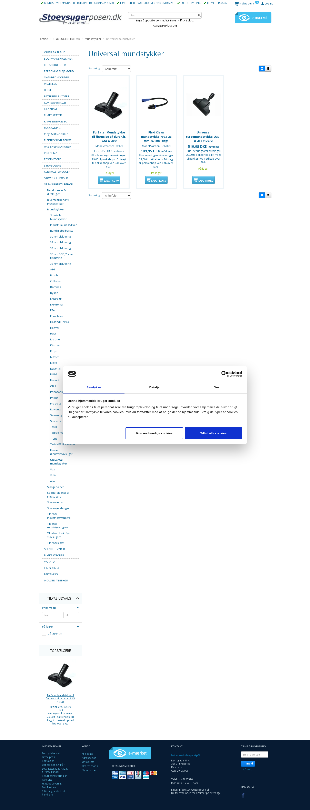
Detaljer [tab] (155, 387)
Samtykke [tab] (94, 387)
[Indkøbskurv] (246, 3)
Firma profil (49, 757)
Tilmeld (248, 763)
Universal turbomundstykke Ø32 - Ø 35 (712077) (203, 136)
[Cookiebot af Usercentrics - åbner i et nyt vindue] (224, 374)
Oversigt (47, 779)
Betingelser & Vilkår (53, 764)
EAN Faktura (49, 787)
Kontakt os (48, 760)
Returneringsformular (54, 775)
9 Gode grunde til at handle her (53, 792)
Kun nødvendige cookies (154, 433)
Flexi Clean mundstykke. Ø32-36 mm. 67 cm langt (156, 136)
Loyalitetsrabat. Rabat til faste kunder (55, 770)
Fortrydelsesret (51, 753)
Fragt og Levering (51, 783)
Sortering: (94, 68)
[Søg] (199, 15)
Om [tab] (216, 387)
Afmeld (247, 769)
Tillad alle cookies (213, 433)
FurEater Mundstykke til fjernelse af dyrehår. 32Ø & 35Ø (60, 698)
